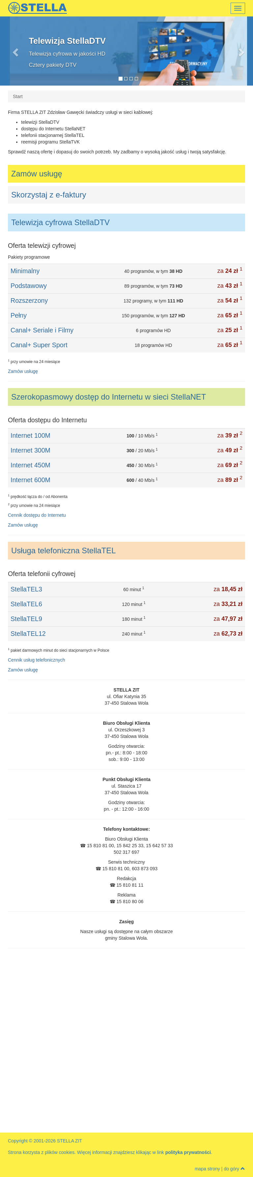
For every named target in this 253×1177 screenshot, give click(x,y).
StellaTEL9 (26, 618)
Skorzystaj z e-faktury (48, 194)
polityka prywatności (188, 1152)
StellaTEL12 (28, 633)
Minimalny (25, 271)
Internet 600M (30, 480)
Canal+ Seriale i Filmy (42, 330)
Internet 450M (30, 465)
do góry (234, 1168)
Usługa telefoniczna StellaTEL (63, 550)
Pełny (19, 315)
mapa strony (207, 1168)
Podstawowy (29, 285)
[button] (27, 51)
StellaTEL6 (26, 604)
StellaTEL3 (26, 589)
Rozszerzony (29, 300)
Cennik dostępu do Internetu (37, 515)
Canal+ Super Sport (39, 345)
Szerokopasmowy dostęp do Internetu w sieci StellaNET (108, 396)
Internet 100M (30, 435)
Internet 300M (30, 450)
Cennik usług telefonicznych (36, 660)
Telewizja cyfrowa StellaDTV (60, 222)
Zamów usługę (36, 173)
